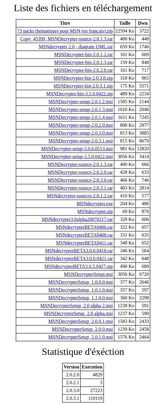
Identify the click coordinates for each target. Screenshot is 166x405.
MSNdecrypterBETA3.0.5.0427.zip (78, 266)
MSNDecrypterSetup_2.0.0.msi (82, 329)
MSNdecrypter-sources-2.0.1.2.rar (80, 195)
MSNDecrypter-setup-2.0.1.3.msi (81, 109)
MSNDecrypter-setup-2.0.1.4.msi (81, 117)
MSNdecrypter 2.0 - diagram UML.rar (76, 46)
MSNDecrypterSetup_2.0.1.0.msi (80, 337)
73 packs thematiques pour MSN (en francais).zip (65, 30)
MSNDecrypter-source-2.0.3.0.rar (80, 180)
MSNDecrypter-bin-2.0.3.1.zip (83, 85)
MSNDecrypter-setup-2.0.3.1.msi (81, 140)
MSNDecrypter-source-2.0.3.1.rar (80, 187)
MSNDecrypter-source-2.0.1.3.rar (80, 164)
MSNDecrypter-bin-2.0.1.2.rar (83, 54)
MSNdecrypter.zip (95, 211)
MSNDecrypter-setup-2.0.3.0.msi (81, 133)
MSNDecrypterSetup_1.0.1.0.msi (80, 289)
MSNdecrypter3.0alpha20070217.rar (77, 219)
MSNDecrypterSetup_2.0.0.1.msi (80, 321)
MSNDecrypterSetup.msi (88, 274)
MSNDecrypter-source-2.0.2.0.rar (80, 172)
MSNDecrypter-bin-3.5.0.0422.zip (79, 93)
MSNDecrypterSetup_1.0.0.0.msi (80, 282)
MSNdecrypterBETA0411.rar (84, 242)
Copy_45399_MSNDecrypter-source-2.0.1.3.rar (66, 38)
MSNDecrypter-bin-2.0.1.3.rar (83, 62)
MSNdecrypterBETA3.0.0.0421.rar (79, 258)
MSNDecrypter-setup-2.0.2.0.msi (81, 125)
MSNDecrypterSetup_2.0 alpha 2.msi (76, 305)
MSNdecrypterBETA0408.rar (84, 235)
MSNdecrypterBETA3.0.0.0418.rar (79, 250)
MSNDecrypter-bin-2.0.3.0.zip (83, 78)
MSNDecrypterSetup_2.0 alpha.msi (78, 313)
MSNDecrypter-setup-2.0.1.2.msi (81, 101)
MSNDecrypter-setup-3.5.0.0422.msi (77, 156)
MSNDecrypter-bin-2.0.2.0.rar (83, 70)
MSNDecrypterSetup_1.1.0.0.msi (80, 297)
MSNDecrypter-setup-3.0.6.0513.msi (77, 148)
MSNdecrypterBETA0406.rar (84, 227)
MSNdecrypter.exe (95, 203)
